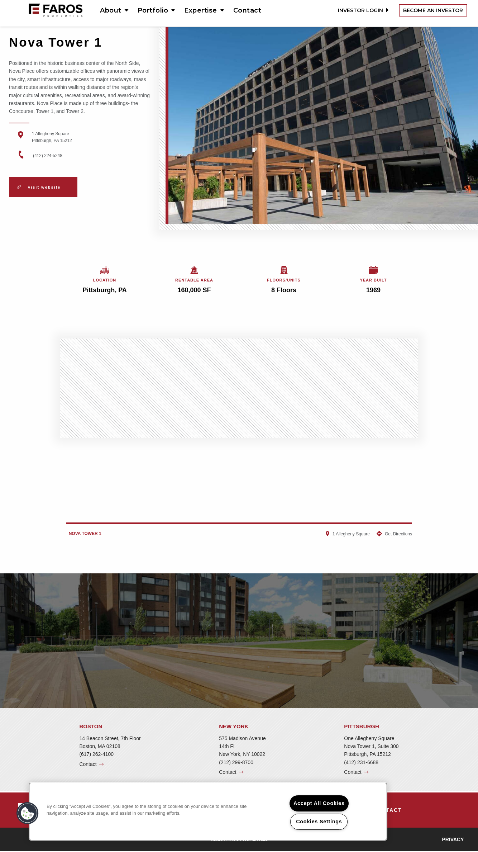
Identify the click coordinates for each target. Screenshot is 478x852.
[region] (208, 811)
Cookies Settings (319, 821)
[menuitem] (111, 10)
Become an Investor (433, 10)
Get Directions (398, 533)
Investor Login (362, 10)
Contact (247, 10)
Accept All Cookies (319, 803)
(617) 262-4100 (96, 754)
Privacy (453, 839)
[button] (27, 813)
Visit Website (39, 187)
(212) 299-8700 (236, 762)
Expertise (200, 10)
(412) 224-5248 (47, 155)
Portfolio (153, 10)
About (110, 10)
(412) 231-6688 (361, 762)
